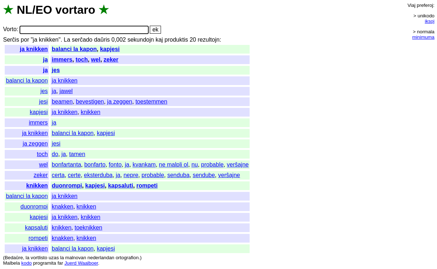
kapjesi (109, 49)
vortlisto (39, 257)
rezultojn (208, 40)
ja (45, 59)
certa (58, 175)
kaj (159, 40)
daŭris (102, 40)
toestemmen (151, 101)
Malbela (11, 263)
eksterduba (98, 175)
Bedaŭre (14, 257)
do (55, 154)
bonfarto (95, 164)
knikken (90, 112)
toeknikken (88, 227)
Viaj (411, 5)
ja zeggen (119, 101)
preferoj (425, 5)
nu (194, 164)
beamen (62, 101)
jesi (43, 101)
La (67, 40)
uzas (53, 257)
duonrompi (67, 185)
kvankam (144, 164)
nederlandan (101, 257)
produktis (176, 40)
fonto (115, 164)
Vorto (9, 29)
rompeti (147, 185)
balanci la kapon (74, 49)
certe (74, 175)
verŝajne (238, 164)
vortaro (75, 9)
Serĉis (11, 40)
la (27, 257)
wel (96, 59)
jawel (65, 91)
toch (82, 59)
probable (212, 164)
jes (56, 70)
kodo (26, 263)
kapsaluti (120, 185)
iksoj (429, 21)
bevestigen (90, 101)
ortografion (127, 257)
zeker (110, 59)
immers (62, 59)
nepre (130, 175)
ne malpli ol (173, 164)
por (25, 40)
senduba (178, 175)
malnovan (75, 257)
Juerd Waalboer (81, 263)
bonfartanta (66, 164)
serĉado (82, 40)
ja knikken (34, 49)
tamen (77, 154)
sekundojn (140, 40)
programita (44, 263)
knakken (62, 206)
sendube (204, 175)
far (60, 263)
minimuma (423, 37)
